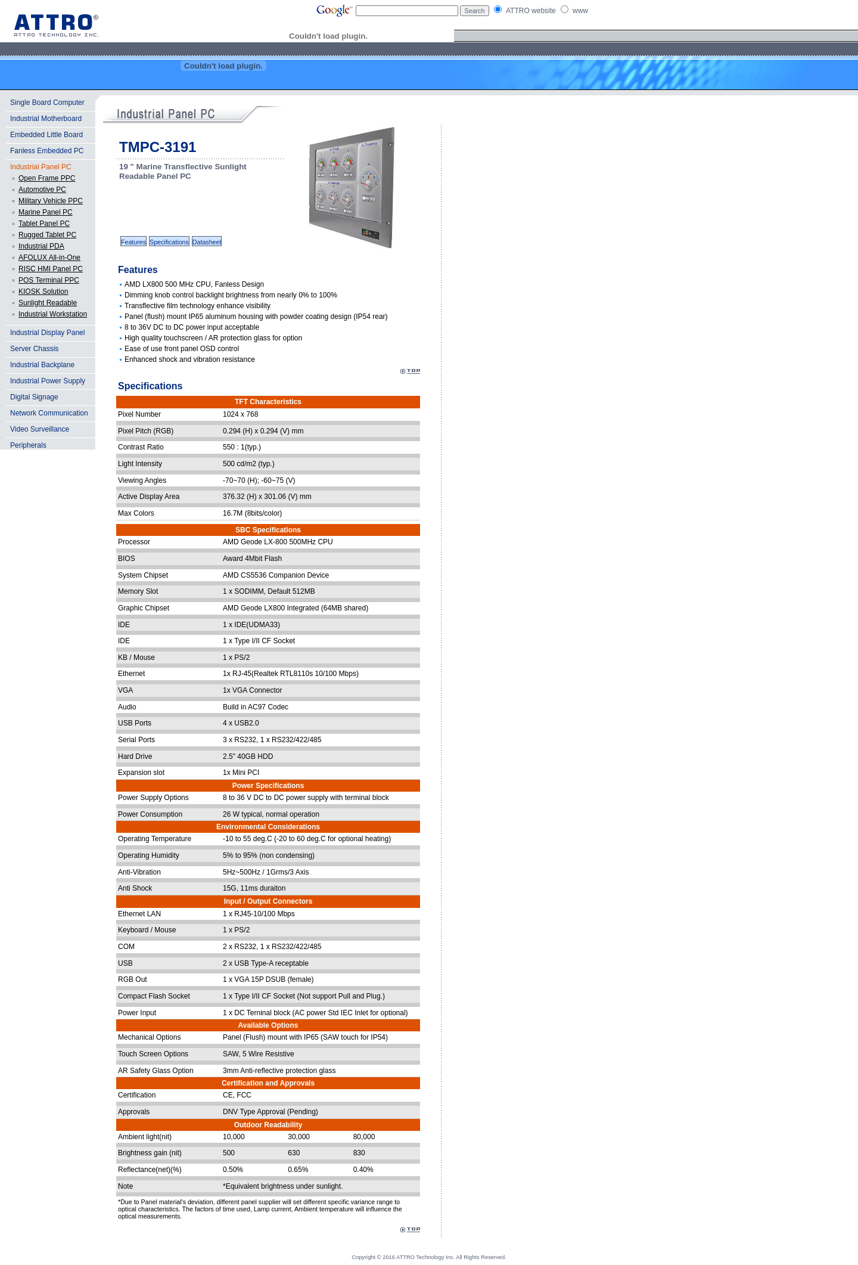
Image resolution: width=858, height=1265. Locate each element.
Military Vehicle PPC (50, 201)
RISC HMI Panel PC (50, 269)
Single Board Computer (47, 102)
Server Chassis (34, 349)
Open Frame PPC (46, 178)
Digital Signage (34, 397)
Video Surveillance (39, 429)
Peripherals (28, 445)
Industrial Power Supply (47, 381)
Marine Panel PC (45, 212)
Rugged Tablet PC (47, 235)
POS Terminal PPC (48, 280)
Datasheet (207, 242)
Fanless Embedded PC (46, 151)
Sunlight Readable (47, 303)
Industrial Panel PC (41, 167)
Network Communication (49, 413)
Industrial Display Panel (47, 332)
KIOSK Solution (43, 291)
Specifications (169, 242)
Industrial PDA (41, 246)
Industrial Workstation (52, 314)
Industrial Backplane (42, 365)
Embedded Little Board (46, 135)
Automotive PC (42, 189)
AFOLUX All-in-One (49, 257)
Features (133, 242)
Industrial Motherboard (46, 118)
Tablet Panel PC (44, 223)
